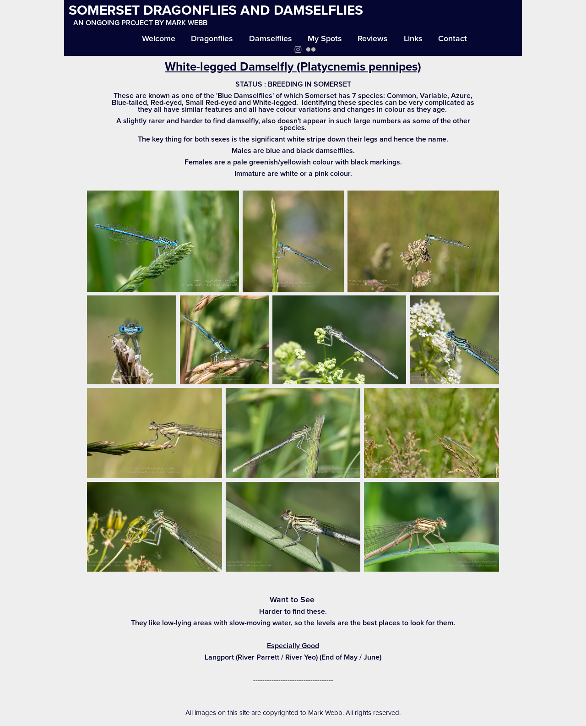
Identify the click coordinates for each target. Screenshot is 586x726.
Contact (452, 38)
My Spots (325, 38)
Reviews (373, 38)
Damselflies (270, 38)
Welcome (158, 38)
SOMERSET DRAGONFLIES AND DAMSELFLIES (216, 10)
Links (413, 38)
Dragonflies (212, 38)
